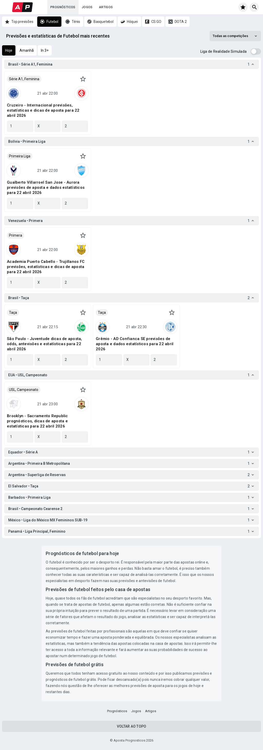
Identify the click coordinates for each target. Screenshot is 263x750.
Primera (15, 235)
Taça (13, 312)
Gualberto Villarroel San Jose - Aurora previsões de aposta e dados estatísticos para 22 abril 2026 (45, 187)
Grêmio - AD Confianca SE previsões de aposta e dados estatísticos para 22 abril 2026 (134, 343)
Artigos (106, 7)
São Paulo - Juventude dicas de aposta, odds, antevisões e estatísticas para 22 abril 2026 (44, 343)
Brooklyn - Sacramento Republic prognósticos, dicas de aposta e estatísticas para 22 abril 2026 (37, 421)
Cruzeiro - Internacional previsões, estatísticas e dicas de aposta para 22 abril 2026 (43, 110)
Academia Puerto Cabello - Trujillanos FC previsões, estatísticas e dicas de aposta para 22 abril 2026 (45, 266)
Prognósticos (63, 7)
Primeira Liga (19, 156)
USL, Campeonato (23, 390)
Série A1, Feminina (24, 79)
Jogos (87, 7)
